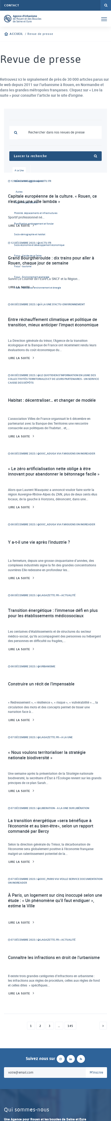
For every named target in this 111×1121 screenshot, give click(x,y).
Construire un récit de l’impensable (41, 684)
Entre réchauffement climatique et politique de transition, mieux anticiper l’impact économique (53, 322)
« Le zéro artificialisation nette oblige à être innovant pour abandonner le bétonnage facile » (54, 471)
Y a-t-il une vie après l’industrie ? (39, 542)
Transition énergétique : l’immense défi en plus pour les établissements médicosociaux (53, 613)
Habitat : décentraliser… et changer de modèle (52, 400)
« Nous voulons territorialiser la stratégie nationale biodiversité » (47, 755)
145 (70, 1025)
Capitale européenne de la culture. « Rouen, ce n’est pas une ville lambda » (52, 198)
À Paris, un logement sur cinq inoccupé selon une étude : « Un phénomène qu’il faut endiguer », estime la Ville (55, 900)
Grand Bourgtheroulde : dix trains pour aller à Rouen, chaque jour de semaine (51, 260)
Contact (11, 5)
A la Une (19, 170)
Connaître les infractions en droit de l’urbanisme (54, 957)
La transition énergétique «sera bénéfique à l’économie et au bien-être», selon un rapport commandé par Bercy (50, 826)
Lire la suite (19, 225)
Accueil (16, 34)
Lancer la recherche (55, 156)
